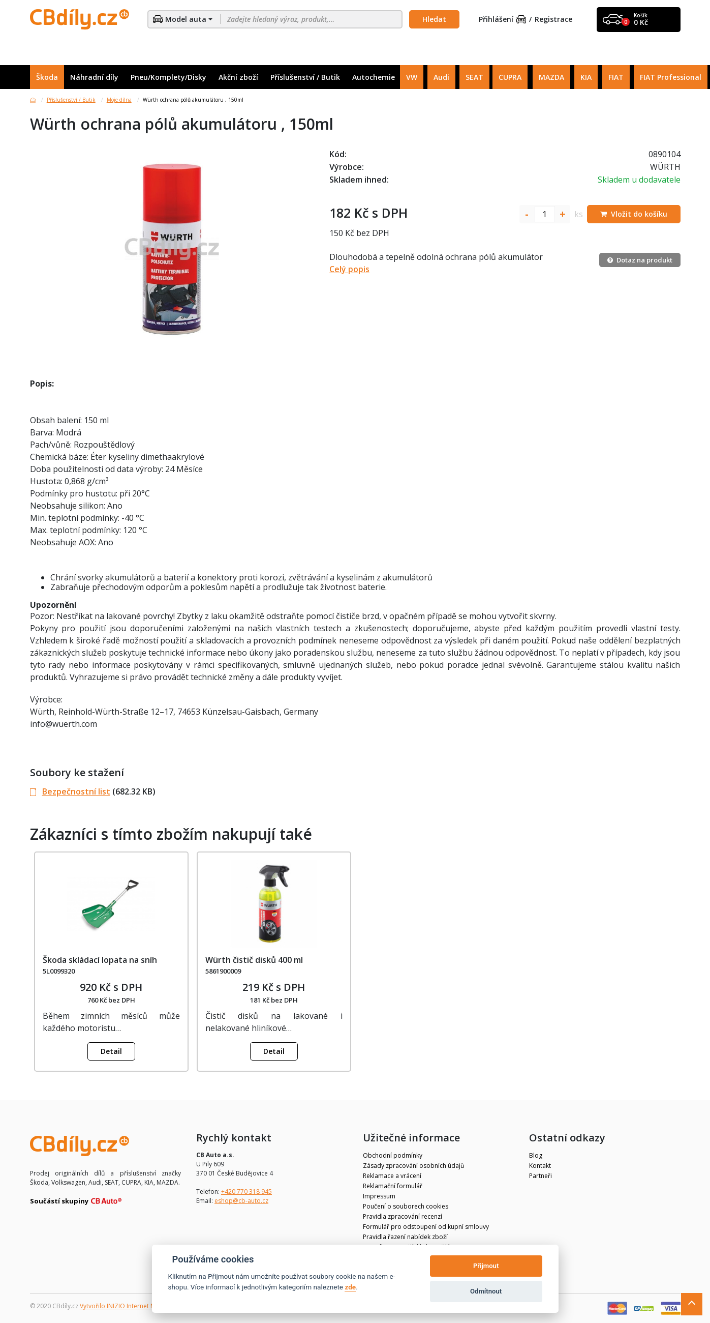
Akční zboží (238, 77)
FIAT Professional (670, 77)
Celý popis (349, 269)
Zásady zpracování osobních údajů (413, 1165)
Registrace (553, 19)
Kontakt (540, 1165)
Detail (111, 1051)
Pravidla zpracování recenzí (402, 1216)
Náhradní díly (94, 77)
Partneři (540, 1175)
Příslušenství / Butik (305, 77)
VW (411, 77)
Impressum (379, 1196)
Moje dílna (119, 99)
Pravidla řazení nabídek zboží (405, 1236)
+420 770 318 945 (246, 1191)
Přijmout (486, 1266)
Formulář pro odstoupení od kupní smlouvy (426, 1226)
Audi (441, 77)
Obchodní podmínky (392, 1155)
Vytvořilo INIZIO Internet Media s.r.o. (132, 1306)
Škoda (47, 77)
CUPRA (510, 77)
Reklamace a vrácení (392, 1175)
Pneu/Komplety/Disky (168, 77)
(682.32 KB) (93, 791)
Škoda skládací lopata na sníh (100, 959)
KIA (586, 77)
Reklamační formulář (392, 1186)
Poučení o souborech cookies (405, 1206)
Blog (535, 1155)
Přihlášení (503, 19)
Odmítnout (486, 1291)
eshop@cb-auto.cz (241, 1200)
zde (350, 1287)
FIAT (616, 77)
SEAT (474, 77)
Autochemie (373, 77)
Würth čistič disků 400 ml (254, 959)
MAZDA (551, 77)
